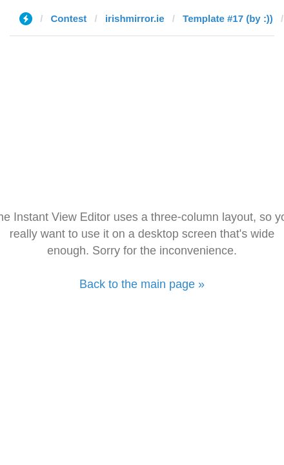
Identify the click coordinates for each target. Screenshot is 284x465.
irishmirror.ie (135, 18)
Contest (69, 18)
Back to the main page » (142, 284)
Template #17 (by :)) (228, 18)
